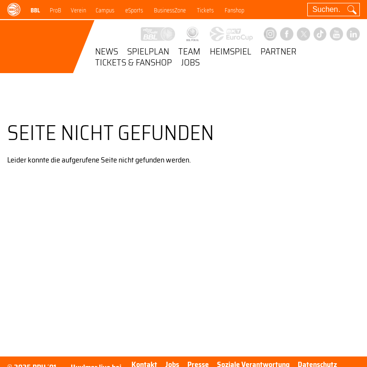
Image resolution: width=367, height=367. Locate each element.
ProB (55, 10)
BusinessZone (170, 10)
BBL (35, 10)
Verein (78, 10)
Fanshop (234, 10)
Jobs (190, 63)
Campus (105, 10)
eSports (134, 10)
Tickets (205, 10)
